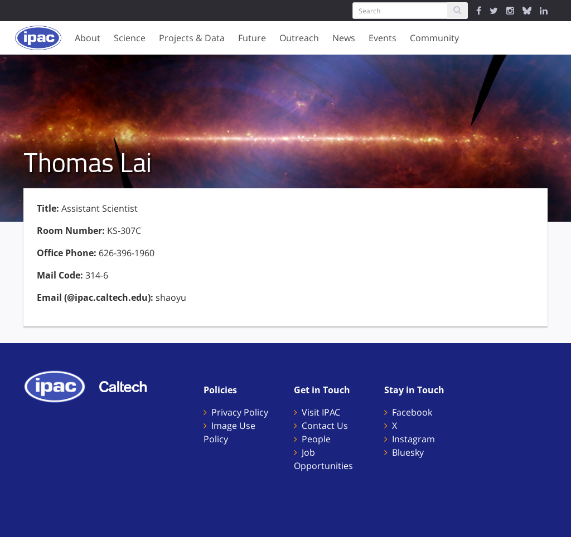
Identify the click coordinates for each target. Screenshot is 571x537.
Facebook (412, 412)
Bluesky (408, 452)
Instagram (413, 439)
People (316, 439)
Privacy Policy (239, 412)
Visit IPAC (321, 412)
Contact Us (325, 425)
